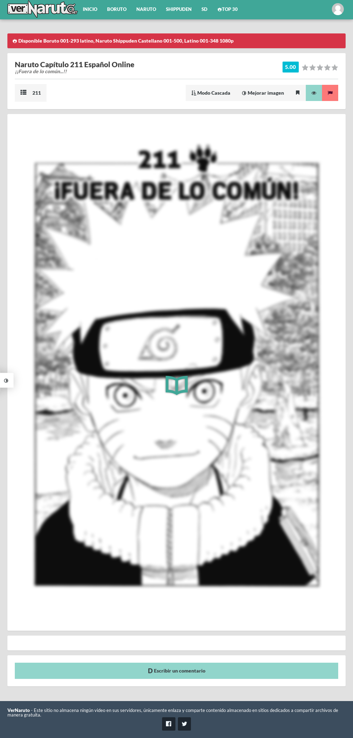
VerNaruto (18, 710)
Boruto (116, 9)
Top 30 (227, 9)
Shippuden (179, 9)
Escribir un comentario (176, 671)
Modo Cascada (210, 93)
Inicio (90, 9)
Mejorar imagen (263, 93)
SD (205, 9)
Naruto (146, 9)
